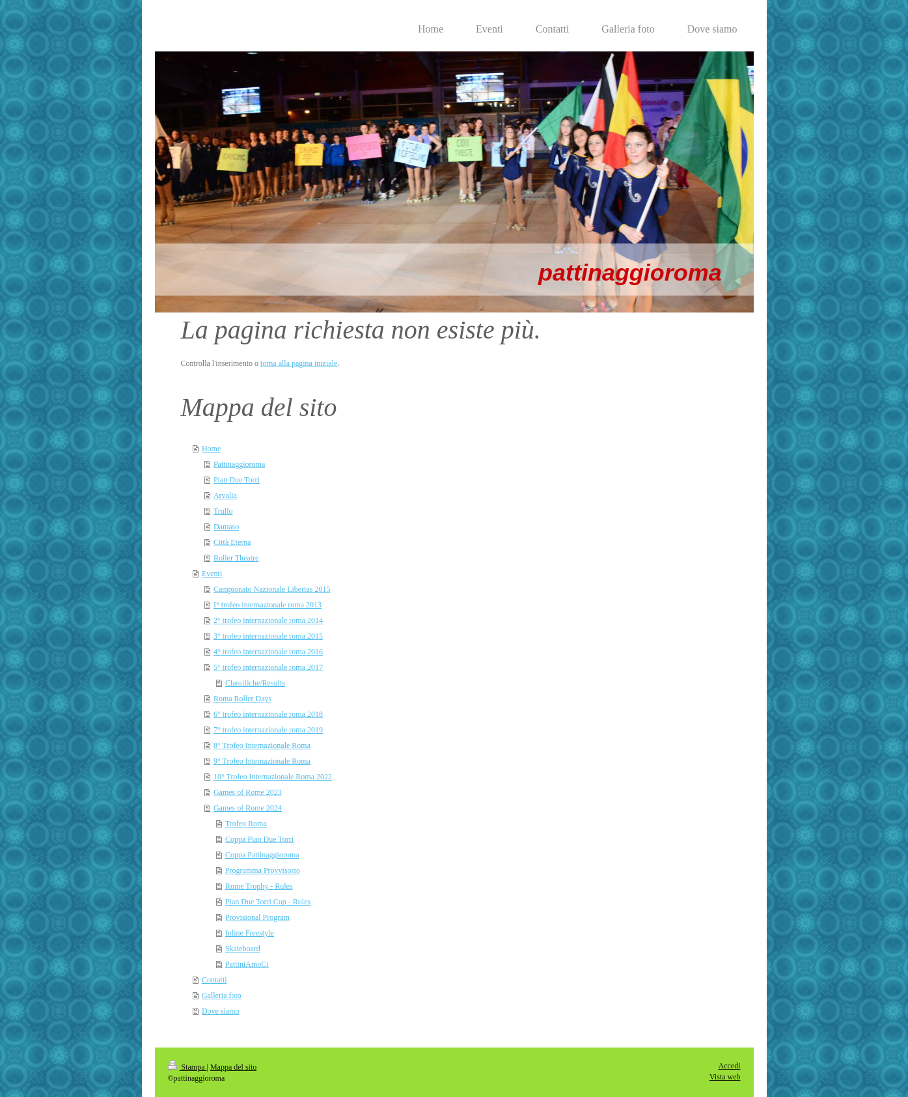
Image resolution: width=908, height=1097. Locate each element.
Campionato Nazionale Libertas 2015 (272, 589)
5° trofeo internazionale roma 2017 (268, 667)
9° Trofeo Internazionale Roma (261, 761)
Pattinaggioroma (239, 464)
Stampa (187, 1067)
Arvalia (225, 495)
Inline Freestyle (249, 932)
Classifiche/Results (255, 682)
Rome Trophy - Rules (259, 886)
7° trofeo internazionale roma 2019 (268, 729)
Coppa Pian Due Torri (259, 839)
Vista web (725, 1076)
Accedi (730, 1065)
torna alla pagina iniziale (298, 363)
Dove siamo (221, 1011)
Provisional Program (257, 917)
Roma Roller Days (242, 698)
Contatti (214, 979)
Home (211, 448)
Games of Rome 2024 (247, 807)
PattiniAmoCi (247, 964)
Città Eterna (232, 542)
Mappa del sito (233, 1067)
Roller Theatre (235, 557)
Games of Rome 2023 (247, 792)
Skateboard (242, 948)
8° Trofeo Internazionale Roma (261, 745)
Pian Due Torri (236, 479)
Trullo (223, 511)
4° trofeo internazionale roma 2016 (268, 651)
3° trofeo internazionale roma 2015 (268, 636)
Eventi (212, 573)
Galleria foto (221, 995)
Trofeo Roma (246, 823)
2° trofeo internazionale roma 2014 (268, 620)
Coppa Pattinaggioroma (262, 854)
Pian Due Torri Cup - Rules (267, 901)
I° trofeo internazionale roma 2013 (267, 604)
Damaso (226, 526)
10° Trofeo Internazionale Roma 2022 (272, 776)
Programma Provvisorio (262, 870)
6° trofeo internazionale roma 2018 (268, 714)
